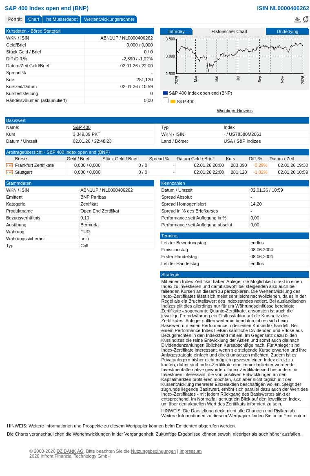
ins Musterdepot (62, 19)
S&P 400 (182, 101)
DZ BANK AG (70, 451)
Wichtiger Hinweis (234, 110)
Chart (33, 19)
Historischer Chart (229, 31)
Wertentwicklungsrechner (109, 19)
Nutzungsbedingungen (153, 451)
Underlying (288, 31)
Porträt (15, 19)
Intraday (176, 31)
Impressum (190, 451)
